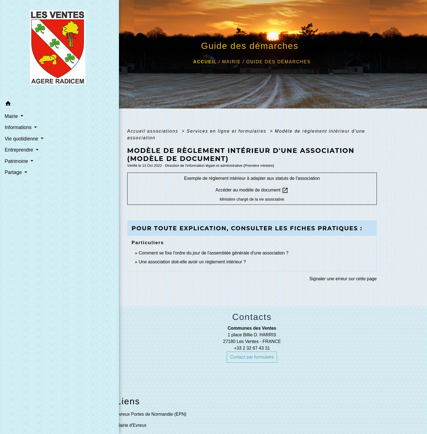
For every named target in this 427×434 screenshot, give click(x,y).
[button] (38, 104)
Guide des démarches (278, 61)
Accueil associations (153, 131)
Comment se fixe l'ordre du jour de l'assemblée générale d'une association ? (213, 253)
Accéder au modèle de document (251, 190)
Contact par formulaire (252, 357)
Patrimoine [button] (16, 161)
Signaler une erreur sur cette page (343, 278)
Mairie (231, 61)
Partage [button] (13, 172)
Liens (128, 401)
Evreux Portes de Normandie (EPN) (151, 414)
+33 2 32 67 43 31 (252, 348)
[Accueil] (38, 49)
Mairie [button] (11, 116)
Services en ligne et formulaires (227, 131)
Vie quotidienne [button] (21, 138)
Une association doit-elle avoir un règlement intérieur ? (192, 261)
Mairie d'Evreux (131, 425)
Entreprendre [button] (19, 149)
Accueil (205, 61)
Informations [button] (18, 127)
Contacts (251, 317)
